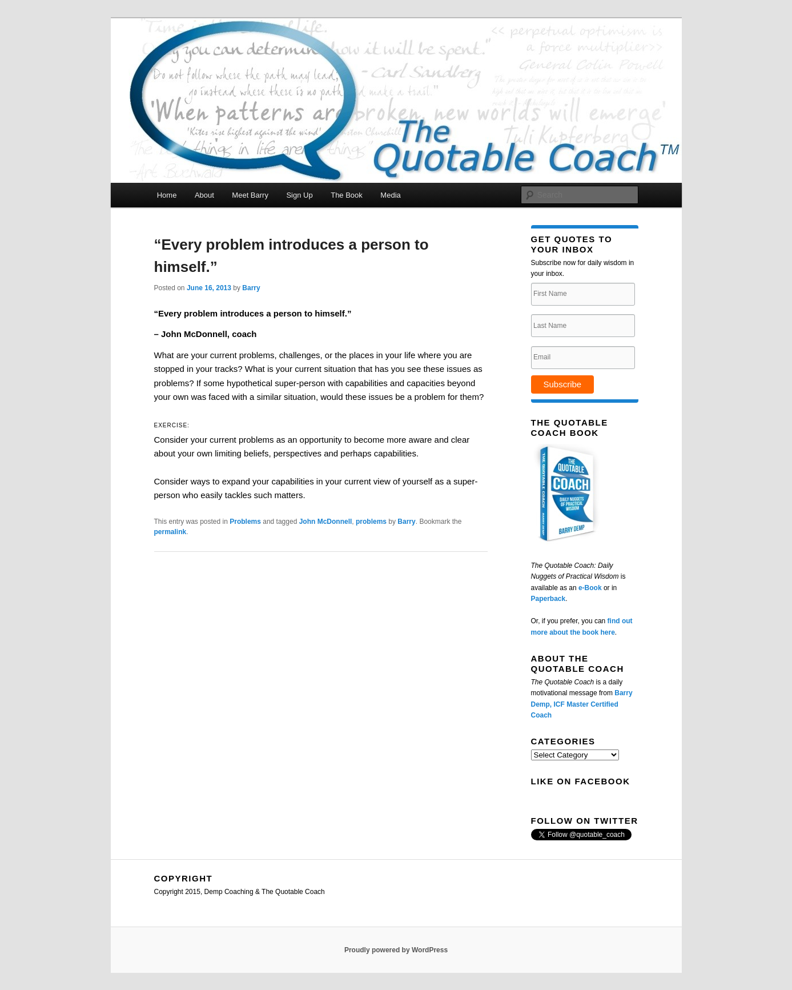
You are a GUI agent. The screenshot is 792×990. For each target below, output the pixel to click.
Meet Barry (250, 195)
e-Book (590, 588)
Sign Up (299, 195)
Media (390, 195)
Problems (245, 522)
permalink (170, 532)
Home (167, 195)
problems (371, 522)
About (204, 195)
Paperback (548, 599)
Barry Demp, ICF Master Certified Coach (582, 704)
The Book (347, 195)
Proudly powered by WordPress (396, 950)
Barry (251, 288)
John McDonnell (325, 522)
